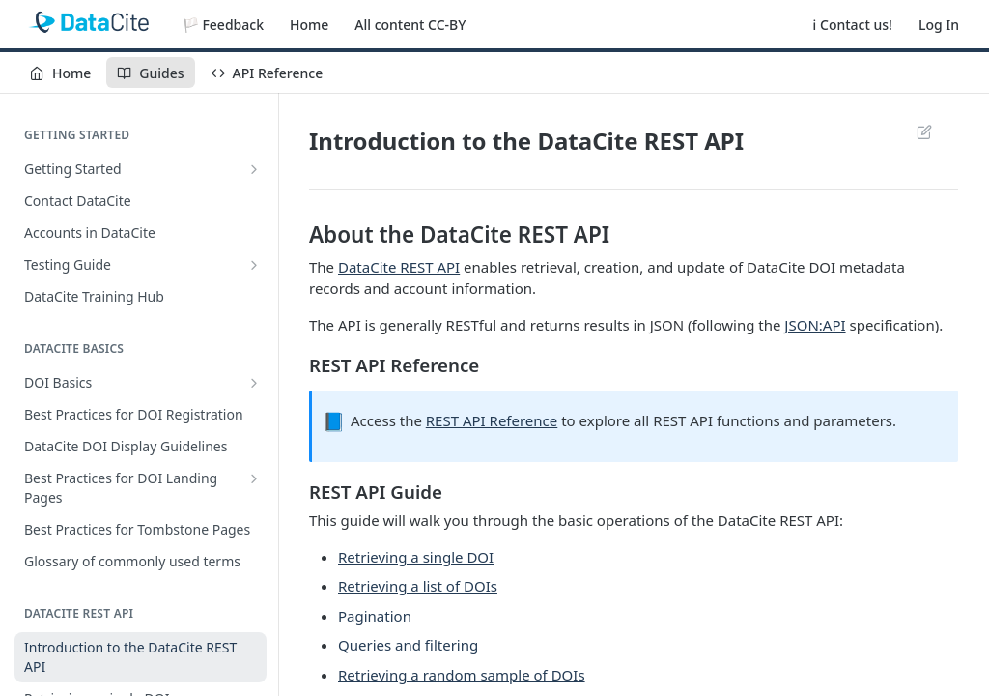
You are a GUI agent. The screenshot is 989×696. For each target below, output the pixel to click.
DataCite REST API (399, 266)
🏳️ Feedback (223, 24)
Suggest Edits (924, 131)
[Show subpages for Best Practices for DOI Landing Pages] (254, 478)
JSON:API (814, 324)
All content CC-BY (410, 24)
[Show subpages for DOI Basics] (254, 383)
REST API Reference (492, 420)
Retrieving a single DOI (416, 556)
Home (309, 24)
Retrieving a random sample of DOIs (461, 674)
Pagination (374, 615)
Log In (938, 24)
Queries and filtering (408, 644)
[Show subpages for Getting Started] (254, 169)
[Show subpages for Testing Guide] (254, 265)
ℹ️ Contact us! (852, 24)
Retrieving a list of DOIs (417, 585)
